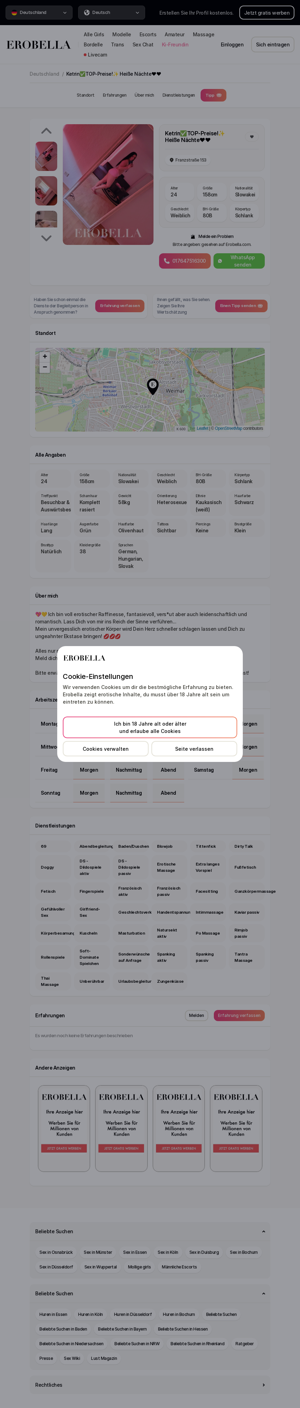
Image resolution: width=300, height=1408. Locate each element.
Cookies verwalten (106, 749)
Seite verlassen (194, 749)
